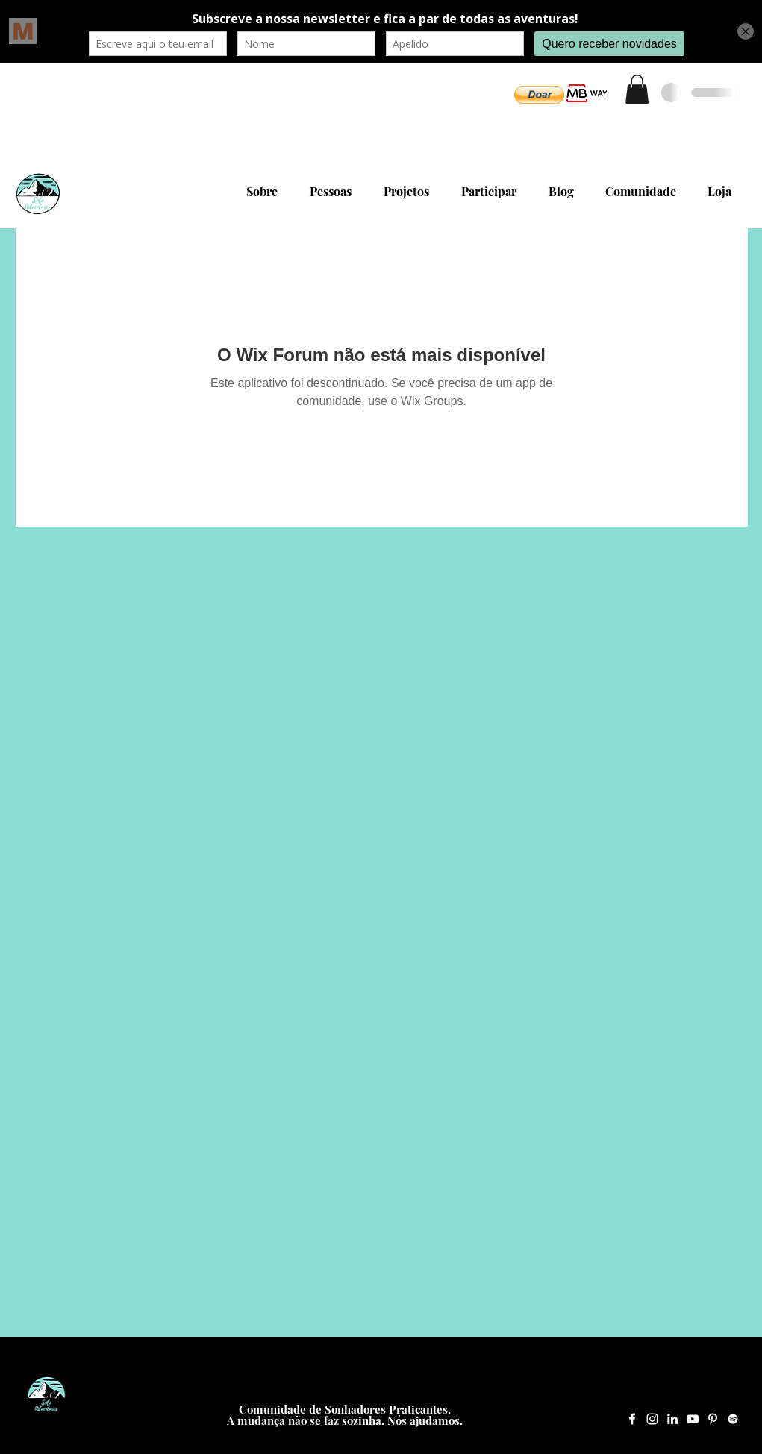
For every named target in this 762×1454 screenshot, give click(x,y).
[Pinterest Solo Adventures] (712, 1418)
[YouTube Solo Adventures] (692, 1418)
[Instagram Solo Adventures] (652, 1418)
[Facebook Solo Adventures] (632, 1418)
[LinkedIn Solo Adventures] (672, 1418)
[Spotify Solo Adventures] (732, 1418)
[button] (539, 95)
